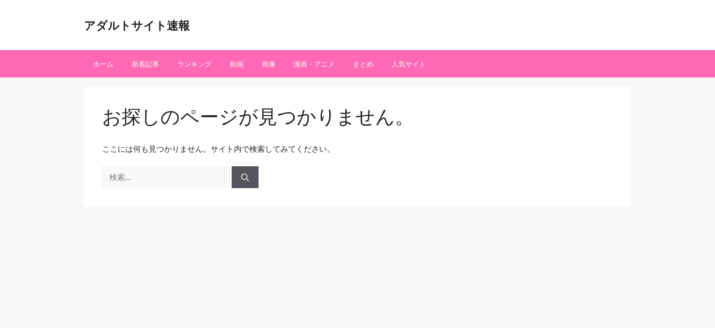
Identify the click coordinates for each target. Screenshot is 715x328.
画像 (268, 63)
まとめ (363, 63)
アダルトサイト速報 (137, 25)
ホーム (103, 63)
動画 (237, 63)
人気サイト (409, 63)
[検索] (245, 177)
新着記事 (145, 63)
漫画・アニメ (314, 63)
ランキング (194, 63)
